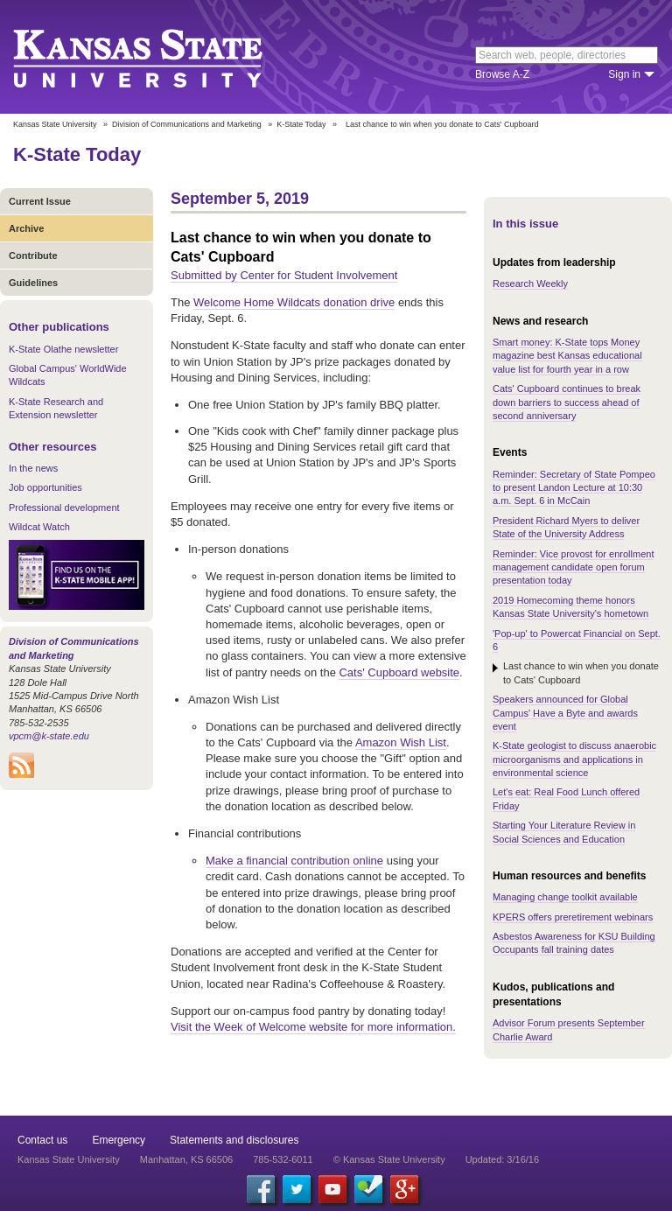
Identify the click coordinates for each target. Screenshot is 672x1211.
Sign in (624, 74)
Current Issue (40, 201)
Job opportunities (45, 487)
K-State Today (301, 124)
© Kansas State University (389, 1159)
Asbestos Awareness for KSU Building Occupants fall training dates (574, 943)
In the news (33, 468)
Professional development (64, 507)
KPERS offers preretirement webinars (573, 917)
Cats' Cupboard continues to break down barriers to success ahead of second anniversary (566, 402)
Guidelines (33, 282)
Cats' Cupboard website (399, 672)
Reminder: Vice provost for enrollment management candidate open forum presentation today (573, 567)
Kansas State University (159, 57)
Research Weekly (530, 283)
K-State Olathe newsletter (63, 349)
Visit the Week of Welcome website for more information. (313, 1026)
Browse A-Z (502, 74)
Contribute (33, 255)
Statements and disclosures (234, 1140)
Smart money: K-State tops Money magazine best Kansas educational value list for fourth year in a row (567, 355)
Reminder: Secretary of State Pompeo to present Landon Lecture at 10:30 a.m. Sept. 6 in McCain (574, 488)
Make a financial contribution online (294, 860)
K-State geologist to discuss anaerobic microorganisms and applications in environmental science (574, 759)
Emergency (118, 1140)
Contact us (42, 1140)
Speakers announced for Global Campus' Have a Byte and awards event (565, 713)
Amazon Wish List (400, 742)
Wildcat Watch (39, 527)
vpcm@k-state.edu (49, 736)
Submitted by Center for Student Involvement (284, 275)
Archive (26, 228)
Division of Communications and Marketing (187, 124)
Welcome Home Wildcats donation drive (294, 302)
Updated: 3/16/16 (502, 1159)
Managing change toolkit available (565, 897)
